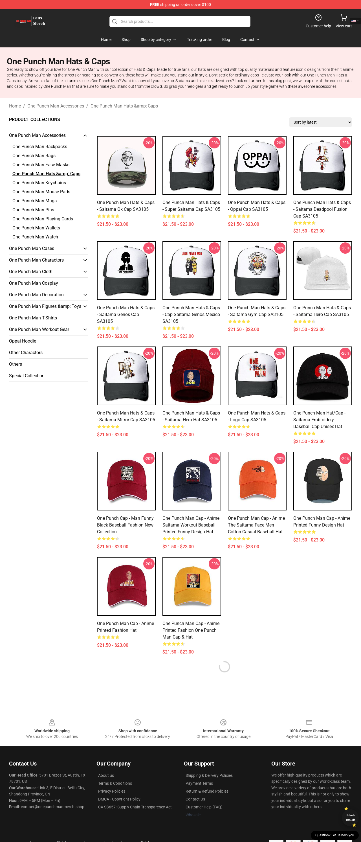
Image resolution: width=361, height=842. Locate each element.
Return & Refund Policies (207, 791)
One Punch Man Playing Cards (42, 219)
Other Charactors (26, 352)
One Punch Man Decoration (36, 294)
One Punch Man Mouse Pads (41, 191)
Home (15, 106)
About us (106, 775)
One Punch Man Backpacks (39, 146)
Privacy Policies (111, 791)
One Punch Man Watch (35, 237)
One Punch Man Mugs (34, 200)
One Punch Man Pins (33, 209)
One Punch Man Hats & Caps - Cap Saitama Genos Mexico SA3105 (191, 314)
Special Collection (27, 375)
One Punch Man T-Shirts (33, 318)
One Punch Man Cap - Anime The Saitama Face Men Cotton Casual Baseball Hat (256, 525)
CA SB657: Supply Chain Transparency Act (135, 807)
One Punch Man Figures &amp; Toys (45, 306)
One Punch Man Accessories (55, 106)
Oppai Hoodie (22, 341)
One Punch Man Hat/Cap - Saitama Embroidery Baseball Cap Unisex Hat (319, 419)
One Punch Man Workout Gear (39, 329)
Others (15, 364)
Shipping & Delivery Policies (209, 775)
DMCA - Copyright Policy (119, 799)
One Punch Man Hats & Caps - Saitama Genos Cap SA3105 (126, 314)
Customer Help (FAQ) (204, 807)
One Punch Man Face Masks (40, 164)
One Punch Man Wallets (36, 228)
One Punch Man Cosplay (33, 283)
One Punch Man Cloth (30, 271)
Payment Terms (199, 783)
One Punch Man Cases (31, 248)
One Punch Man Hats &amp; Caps (124, 106)
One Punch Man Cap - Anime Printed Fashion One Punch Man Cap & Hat (190, 630)
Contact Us (195, 799)
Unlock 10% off (350, 817)
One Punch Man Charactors (36, 260)
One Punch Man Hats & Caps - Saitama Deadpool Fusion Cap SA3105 (322, 209)
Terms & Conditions (115, 783)
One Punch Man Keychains (39, 182)
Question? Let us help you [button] (334, 835)
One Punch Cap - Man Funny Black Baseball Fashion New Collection (125, 525)
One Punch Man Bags (34, 155)
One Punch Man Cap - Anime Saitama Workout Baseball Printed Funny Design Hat (190, 525)
